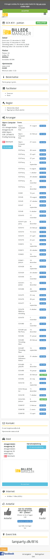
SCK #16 (21, 240)
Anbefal (8, 518)
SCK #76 (21, 299)
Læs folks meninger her (25, 527)
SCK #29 (21, 273)
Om (33, 556)
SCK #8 (20, 211)
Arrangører (26, 554)
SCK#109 (21, 413)
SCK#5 (20, 193)
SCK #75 (21, 295)
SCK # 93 (21, 383)
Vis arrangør (7, 147)
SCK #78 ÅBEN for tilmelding (21, 311)
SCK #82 (21, 336)
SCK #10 (21, 215)
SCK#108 (21, 409)
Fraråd (42, 518)
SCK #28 (21, 267)
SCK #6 (20, 197)
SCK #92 (21, 379)
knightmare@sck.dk (13, 428)
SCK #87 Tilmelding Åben (21, 350)
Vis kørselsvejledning (36, 447)
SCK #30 (21, 277)
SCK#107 (21, 405)
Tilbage (3, 549)
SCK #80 (21, 324)
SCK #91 (21, 375)
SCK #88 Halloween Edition (21, 358)
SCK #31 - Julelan (21, 284)
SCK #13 (21, 228)
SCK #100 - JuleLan (22, 400)
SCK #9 (20, 201)
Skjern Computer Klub (21, 128)
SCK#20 (21, 254)
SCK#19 (21, 250)
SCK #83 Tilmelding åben (21, 342)
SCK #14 (21, 232)
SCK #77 (21, 303)
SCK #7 (20, 205)
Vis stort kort (25, 484)
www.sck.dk (6, 66)
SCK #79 (21, 318)
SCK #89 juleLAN (21, 365)
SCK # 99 (21, 395)
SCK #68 (21, 289)
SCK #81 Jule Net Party (22, 331)
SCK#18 (21, 244)
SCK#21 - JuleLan (21, 261)
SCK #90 (21, 371)
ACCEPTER (25, 11)
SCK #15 (21, 236)
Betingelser (39, 554)
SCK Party (21, 150)
